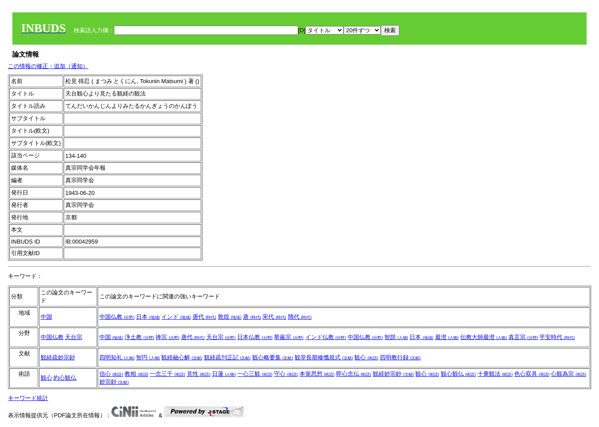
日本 (148, 316)
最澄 (447, 337)
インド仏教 (325, 337)
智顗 (396, 337)
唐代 (204, 316)
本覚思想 (317, 373)
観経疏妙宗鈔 (58, 357)
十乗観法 (495, 373)
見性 (199, 373)
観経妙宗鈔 (393, 373)
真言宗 (523, 337)
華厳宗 (288, 337)
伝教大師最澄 (483, 337)
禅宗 (167, 337)
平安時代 (557, 337)
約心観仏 (64, 377)
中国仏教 (117, 316)
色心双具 (532, 373)
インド (176, 316)
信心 (111, 373)
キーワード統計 (28, 398)
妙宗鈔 (114, 381)
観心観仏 (458, 373)
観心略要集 (272, 357)
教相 (136, 373)
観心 (366, 357)
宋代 (274, 316)
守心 (286, 373)
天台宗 (73, 337)
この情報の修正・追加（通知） (48, 66)
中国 (46, 316)
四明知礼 (117, 357)
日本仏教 (255, 337)
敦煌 (230, 316)
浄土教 (139, 337)
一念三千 (167, 373)
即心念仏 (354, 373)
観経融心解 (181, 357)
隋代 (300, 316)
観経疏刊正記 (227, 357)
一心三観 (255, 373)
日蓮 (224, 373)
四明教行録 (400, 357)
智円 (148, 357)
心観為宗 (568, 373)
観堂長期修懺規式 (324, 357)
